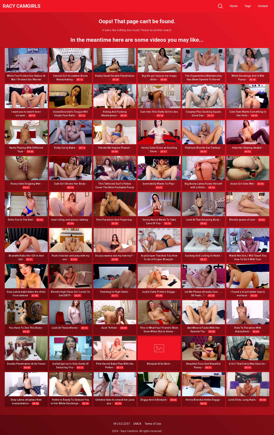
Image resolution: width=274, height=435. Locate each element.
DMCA (137, 423)
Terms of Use (153, 423)
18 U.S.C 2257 (121, 423)
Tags (247, 6)
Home (233, 6)
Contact (263, 6)
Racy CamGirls (21, 6)
